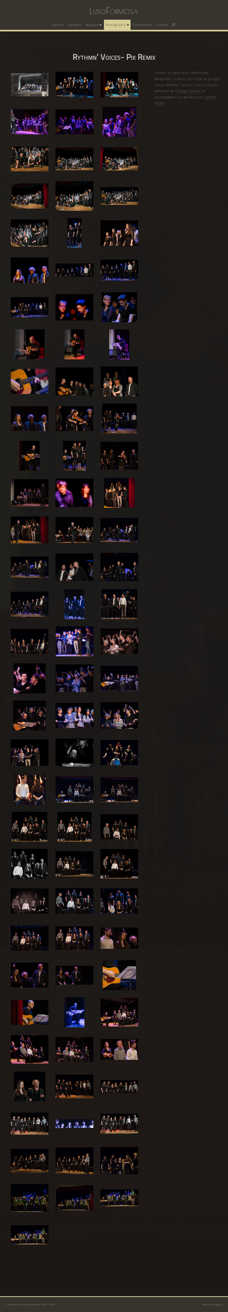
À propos (75, 24)
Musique (92, 24)
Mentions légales (212, 1304)
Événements (143, 24)
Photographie (116, 24)
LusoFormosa (114, 10)
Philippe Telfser (188, 91)
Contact (162, 24)
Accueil (58, 24)
